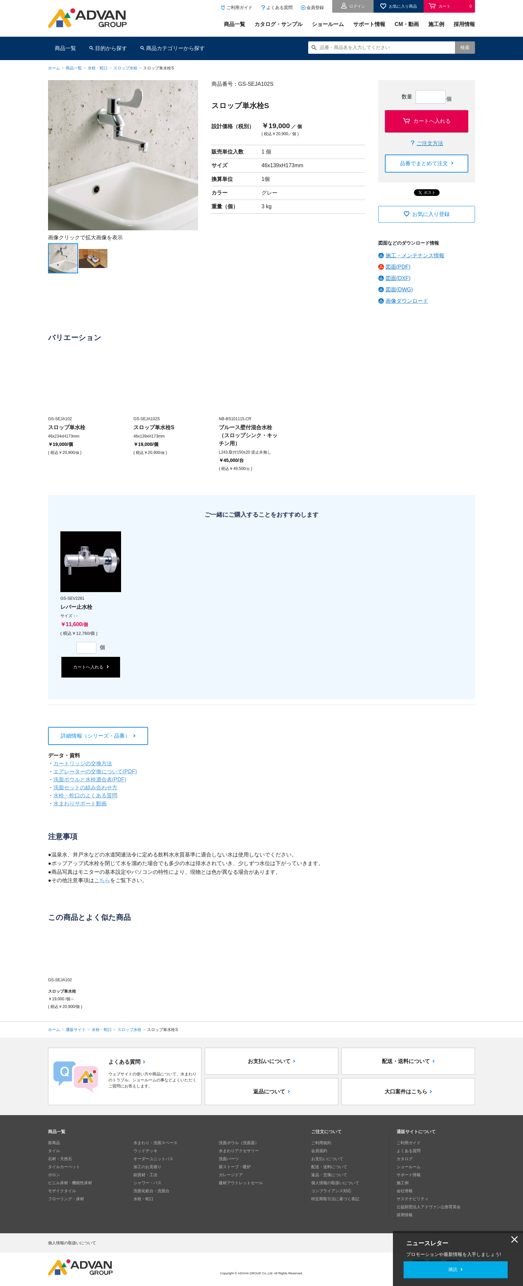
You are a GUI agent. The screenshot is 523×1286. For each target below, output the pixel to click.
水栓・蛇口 (98, 68)
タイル (54, 1150)
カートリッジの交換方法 (82, 763)
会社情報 (405, 1191)
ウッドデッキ (145, 1150)
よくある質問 (280, 7)
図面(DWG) (399, 289)
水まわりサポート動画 (80, 803)
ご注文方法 (430, 143)
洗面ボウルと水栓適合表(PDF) (89, 779)
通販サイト (76, 1029)
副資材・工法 (145, 1175)
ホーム (54, 68)
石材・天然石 (60, 1158)
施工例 (436, 24)
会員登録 (315, 7)
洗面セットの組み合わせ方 (85, 787)
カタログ (405, 1158)
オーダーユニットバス (153, 1158)
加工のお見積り (147, 1167)
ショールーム (328, 24)
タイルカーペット (64, 1167)
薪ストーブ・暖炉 (235, 1167)
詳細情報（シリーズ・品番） (95, 736)
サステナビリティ (413, 1199)
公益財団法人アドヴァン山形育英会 (429, 1207)
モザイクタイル (62, 1191)
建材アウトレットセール (241, 1183)
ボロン (54, 1175)
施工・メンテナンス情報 (415, 255)
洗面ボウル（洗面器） (239, 1142)
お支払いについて (269, 1061)
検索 (465, 47)
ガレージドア (231, 1175)
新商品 (54, 1142)
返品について (269, 1091)
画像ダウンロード (407, 301)
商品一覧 (234, 24)
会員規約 (319, 1150)
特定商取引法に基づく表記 (335, 1199)
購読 (453, 1269)
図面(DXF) (398, 278)
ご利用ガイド (239, 7)
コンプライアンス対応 (331, 1191)
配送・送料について (406, 1061)
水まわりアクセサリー (239, 1150)
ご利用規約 (321, 1142)
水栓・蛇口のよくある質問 (85, 795)
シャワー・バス (147, 1183)
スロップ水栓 (125, 68)
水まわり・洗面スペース (155, 1142)
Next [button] (51, 230)
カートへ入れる (432, 121)
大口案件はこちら (406, 1091)
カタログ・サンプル (278, 24)
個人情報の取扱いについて (335, 1183)
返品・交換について (329, 1175)
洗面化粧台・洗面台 (151, 1191)
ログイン (357, 6)
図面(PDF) (398, 267)
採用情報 (464, 24)
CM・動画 (407, 24)
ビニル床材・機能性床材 (70, 1183)
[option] (123, 155)
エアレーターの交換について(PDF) (95, 771)
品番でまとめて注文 (424, 163)
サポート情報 (369, 24)
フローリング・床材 (66, 1199)
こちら (102, 880)
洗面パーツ (229, 1158)
